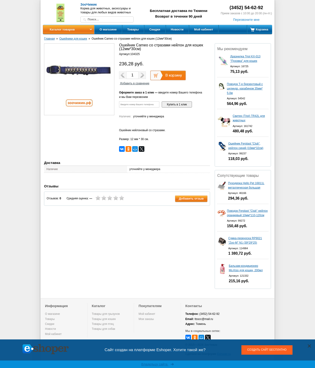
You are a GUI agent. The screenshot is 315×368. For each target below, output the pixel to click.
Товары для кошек (104, 319)
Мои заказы (146, 319)
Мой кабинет (203, 29)
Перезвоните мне (246, 19)
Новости (177, 29)
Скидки (154, 29)
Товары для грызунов (106, 314)
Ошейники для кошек (73, 38)
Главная (49, 38)
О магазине (108, 29)
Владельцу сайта (157, 364)
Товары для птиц (103, 324)
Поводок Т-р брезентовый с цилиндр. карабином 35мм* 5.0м (245, 88)
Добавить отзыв (191, 198)
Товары (133, 29)
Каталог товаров (62, 29)
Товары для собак (103, 329)
